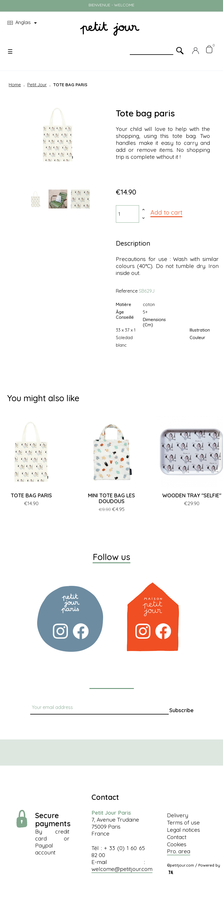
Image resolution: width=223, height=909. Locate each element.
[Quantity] (127, 214)
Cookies (176, 844)
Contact (176, 837)
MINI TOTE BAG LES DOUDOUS (111, 498)
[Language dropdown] (23, 22)
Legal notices (183, 829)
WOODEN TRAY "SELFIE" (191, 495)
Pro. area (178, 851)
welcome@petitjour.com (121, 868)
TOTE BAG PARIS (31, 495)
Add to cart (166, 212)
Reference (127, 291)
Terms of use (183, 822)
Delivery (177, 815)
